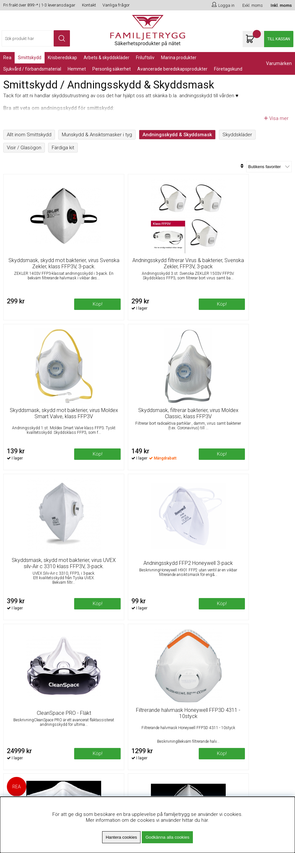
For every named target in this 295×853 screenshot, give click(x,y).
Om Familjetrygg (96, 674)
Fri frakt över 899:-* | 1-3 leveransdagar (39, 5)
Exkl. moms (252, 5)
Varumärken (279, 63)
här (204, 820)
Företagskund (228, 69)
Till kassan (278, 39)
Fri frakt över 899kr (98, 683)
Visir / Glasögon (24, 148)
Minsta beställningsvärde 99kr (110, 691)
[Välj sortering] (269, 166)
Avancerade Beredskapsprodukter (172, 69)
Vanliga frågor (116, 5)
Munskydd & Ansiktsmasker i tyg (97, 135)
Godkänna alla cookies (167, 837)
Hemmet (77, 69)
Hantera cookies (121, 837)
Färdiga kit (63, 148)
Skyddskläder (237, 135)
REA (7, 57)
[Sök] (36, 38)
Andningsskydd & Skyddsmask (177, 135)
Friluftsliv (145, 57)
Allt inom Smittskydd (29, 135)
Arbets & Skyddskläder (106, 57)
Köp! (129, 316)
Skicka (279, 707)
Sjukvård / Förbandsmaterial (32, 69)
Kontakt (89, 5)
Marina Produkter (178, 57)
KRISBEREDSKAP (62, 57)
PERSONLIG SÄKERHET (111, 69)
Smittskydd (29, 57)
